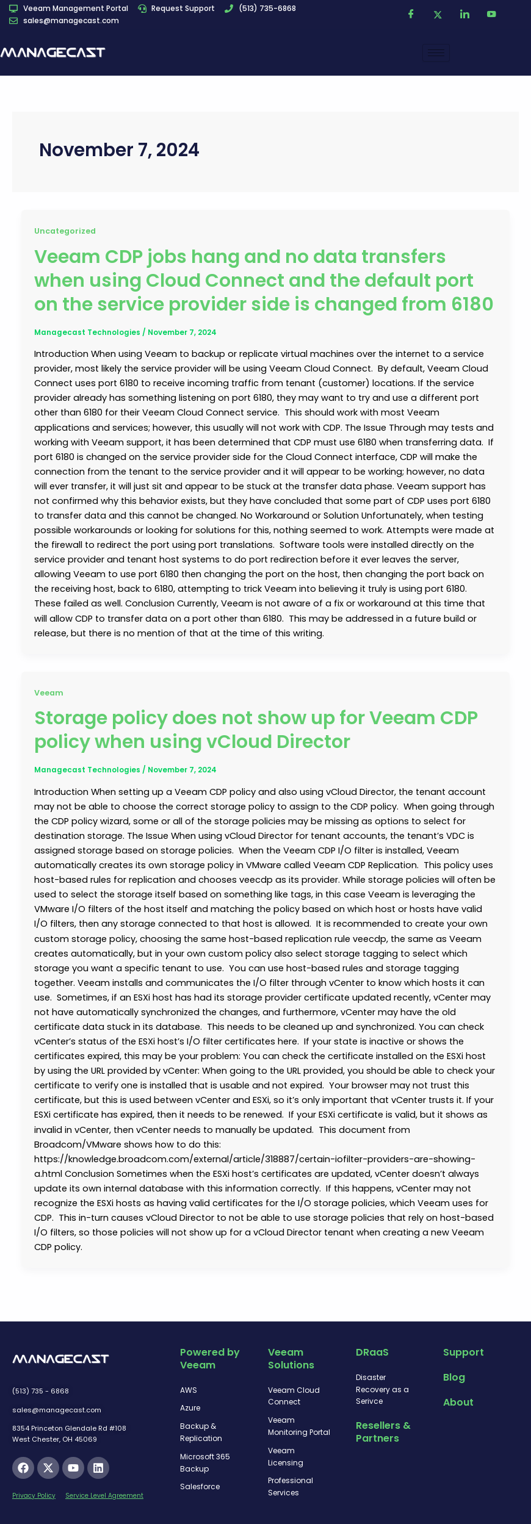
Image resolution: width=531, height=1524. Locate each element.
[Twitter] (438, 14)
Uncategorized (65, 231)
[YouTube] (492, 14)
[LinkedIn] (465, 14)
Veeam (48, 693)
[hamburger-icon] (436, 53)
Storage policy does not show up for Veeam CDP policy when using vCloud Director (256, 730)
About (458, 1402)
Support (463, 1352)
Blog (454, 1377)
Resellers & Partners (383, 1431)
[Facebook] (411, 14)
